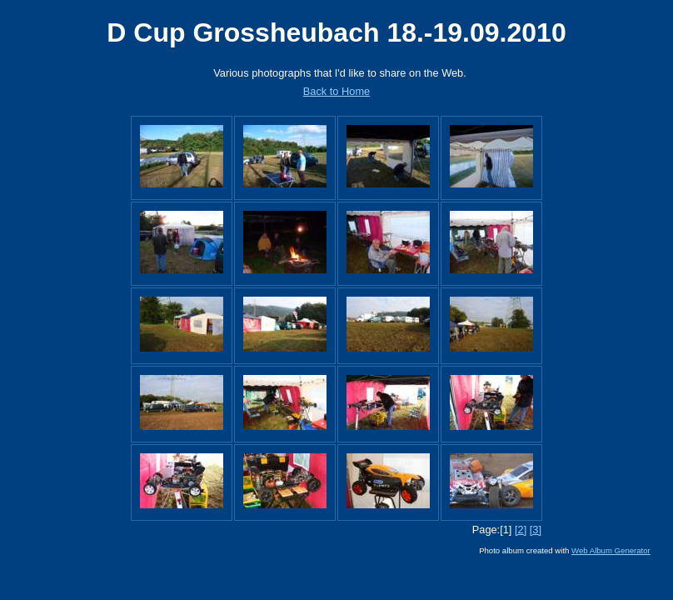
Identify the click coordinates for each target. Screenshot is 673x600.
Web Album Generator (611, 550)
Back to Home (336, 91)
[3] (535, 529)
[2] (520, 529)
